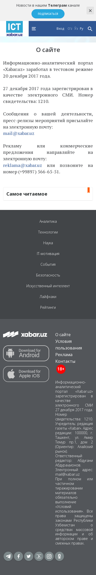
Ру (81, 28)
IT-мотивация (48, 253)
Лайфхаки (48, 296)
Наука (48, 242)
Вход (60, 28)
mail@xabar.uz (18, 133)
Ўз (76, 28)
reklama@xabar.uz (22, 165)
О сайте (63, 334)
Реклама (63, 354)
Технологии (48, 232)
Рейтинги (48, 307)
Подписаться (48, 14)
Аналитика (48, 221)
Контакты (65, 361)
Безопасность (48, 275)
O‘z (70, 28)
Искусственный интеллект (48, 285)
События (48, 264)
